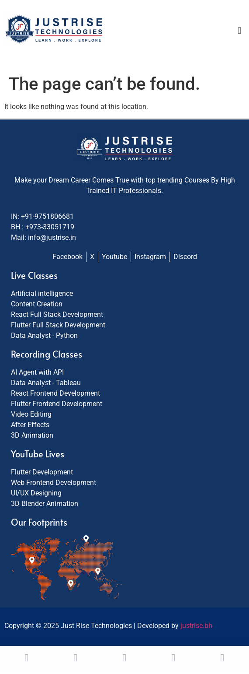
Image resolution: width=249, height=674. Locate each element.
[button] (240, 30)
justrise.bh (196, 625)
